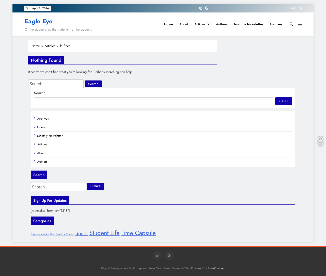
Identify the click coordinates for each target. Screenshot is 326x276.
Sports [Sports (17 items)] (81, 233)
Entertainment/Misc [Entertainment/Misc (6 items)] (40, 234)
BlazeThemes (216, 268)
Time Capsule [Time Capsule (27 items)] (138, 233)
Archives (275, 24)
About (183, 24)
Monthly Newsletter (248, 24)
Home (168, 24)
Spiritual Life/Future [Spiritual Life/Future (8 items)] (62, 234)
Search (40, 93)
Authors (222, 24)
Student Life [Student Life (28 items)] (104, 233)
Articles (200, 24)
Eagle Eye (39, 21)
